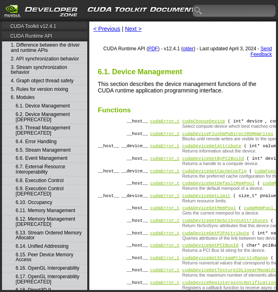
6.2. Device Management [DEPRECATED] (43, 117)
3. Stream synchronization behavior (39, 70)
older (188, 49)
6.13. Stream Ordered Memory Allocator (49, 235)
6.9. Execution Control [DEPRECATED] (40, 191)
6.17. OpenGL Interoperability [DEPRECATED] (48, 279)
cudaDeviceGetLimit (206, 204)
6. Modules (23, 97)
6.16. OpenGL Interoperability (48, 268)
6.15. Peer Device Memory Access (44, 257)
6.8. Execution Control (40, 180)
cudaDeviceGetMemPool (209, 217)
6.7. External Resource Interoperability (40, 169)
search (198, 11)
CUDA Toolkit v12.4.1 (33, 26)
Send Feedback (261, 51)
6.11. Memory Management (45, 210)
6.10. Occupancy (34, 202)
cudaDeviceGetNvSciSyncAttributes (225, 231)
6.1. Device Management (43, 106)
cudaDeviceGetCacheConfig (214, 177)
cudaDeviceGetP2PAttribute (215, 245)
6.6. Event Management (41, 158)
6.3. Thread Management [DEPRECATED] (43, 130)
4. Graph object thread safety (42, 81)
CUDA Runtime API (31, 36)
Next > (133, 29)
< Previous (107, 29)
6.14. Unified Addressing (42, 246)
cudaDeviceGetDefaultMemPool (218, 190)
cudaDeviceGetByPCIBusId (213, 163)
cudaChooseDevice (203, 122)
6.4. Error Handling (36, 141)
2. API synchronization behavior (45, 59)
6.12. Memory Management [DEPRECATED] (45, 222)
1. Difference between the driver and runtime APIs (45, 48)
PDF (153, 49)
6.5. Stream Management (43, 150)
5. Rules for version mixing (39, 89)
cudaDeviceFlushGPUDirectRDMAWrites (227, 136)
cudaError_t (165, 122)
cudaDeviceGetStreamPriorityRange (225, 272)
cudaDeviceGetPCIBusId (210, 258)
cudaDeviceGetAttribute (211, 149)
